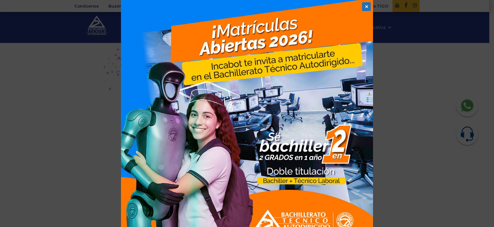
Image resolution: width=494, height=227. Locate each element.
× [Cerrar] (366, 6)
